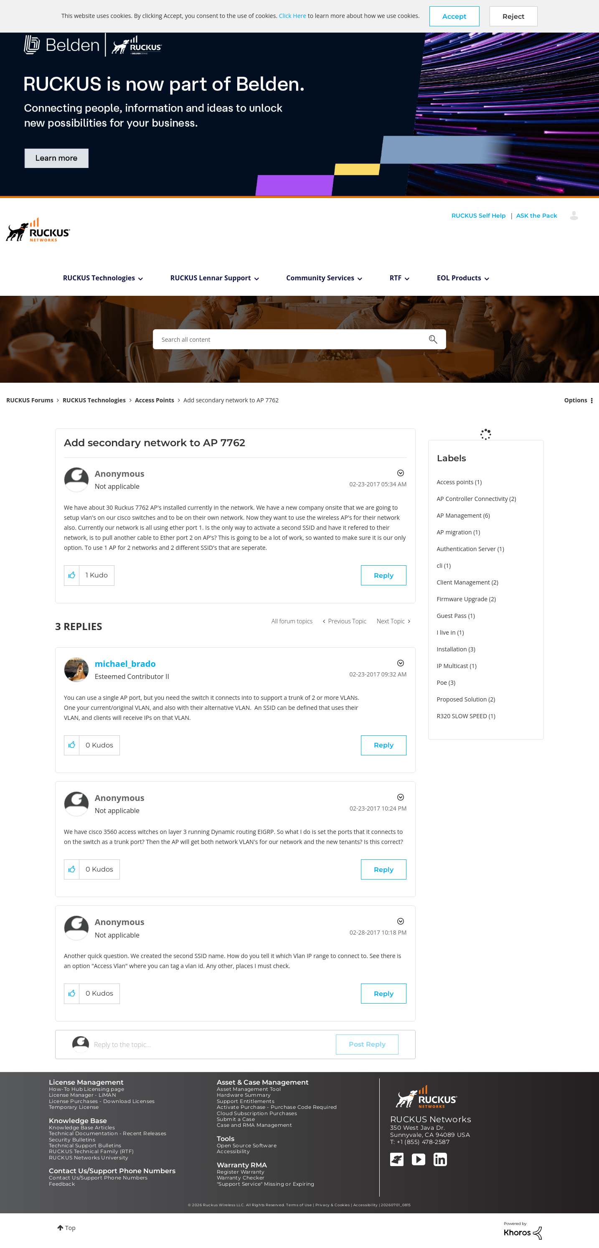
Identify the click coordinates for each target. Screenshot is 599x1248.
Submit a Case (236, 1119)
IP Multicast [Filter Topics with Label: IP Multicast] (452, 666)
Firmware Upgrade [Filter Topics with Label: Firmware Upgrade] (462, 599)
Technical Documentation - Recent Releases (107, 1133)
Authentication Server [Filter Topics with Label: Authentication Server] (466, 549)
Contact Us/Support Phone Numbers (98, 1177)
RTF (396, 277)
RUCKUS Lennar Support (210, 277)
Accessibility (233, 1151)
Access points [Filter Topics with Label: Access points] (455, 482)
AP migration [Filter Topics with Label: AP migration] (454, 532)
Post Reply (367, 1044)
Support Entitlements (245, 1101)
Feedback (62, 1184)
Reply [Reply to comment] (383, 745)
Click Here (292, 16)
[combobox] (299, 339)
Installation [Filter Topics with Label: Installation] (452, 649)
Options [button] (575, 400)
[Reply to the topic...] (215, 1044)
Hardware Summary (244, 1095)
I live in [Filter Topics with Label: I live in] (446, 632)
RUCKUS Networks (430, 1119)
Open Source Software (247, 1145)
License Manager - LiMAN (82, 1095)
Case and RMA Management (254, 1125)
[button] (454, 16)
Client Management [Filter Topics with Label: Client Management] (463, 582)
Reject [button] (514, 16)
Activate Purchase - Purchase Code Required (277, 1107)
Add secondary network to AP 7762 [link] (231, 400)
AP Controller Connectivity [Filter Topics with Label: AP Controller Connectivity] (472, 499)
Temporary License (74, 1107)
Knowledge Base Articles (82, 1127)
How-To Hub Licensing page (86, 1089)
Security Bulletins (72, 1139)
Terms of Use (299, 1205)
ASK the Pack (536, 215)
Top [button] (70, 1228)
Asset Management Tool (249, 1089)
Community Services (320, 277)
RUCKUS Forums (29, 400)
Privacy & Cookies (332, 1205)
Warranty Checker (240, 1177)
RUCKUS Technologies (99, 277)
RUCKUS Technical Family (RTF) (91, 1151)
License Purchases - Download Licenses (102, 1101)
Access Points (154, 400)
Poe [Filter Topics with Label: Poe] (442, 682)
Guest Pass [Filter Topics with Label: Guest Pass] (452, 616)
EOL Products (459, 277)
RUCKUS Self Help (479, 215)
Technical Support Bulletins (85, 1145)
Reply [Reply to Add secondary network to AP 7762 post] (383, 576)
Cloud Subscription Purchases (257, 1113)
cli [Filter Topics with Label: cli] (440, 565)
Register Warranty (241, 1172)
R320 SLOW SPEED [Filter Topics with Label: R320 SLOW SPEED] (462, 716)
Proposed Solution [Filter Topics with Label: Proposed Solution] (462, 699)
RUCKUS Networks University (88, 1157)
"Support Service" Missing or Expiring (266, 1184)
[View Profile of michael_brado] (125, 663)
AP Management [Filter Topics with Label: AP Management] (459, 515)
